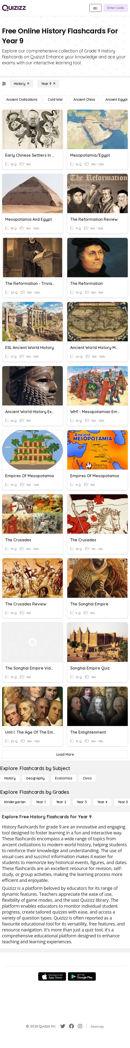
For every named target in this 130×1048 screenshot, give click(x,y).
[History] (21, 84)
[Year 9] (48, 84)
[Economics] (64, 778)
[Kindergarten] (15, 802)
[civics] (87, 778)
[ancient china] (84, 99)
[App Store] (52, 976)
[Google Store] (82, 976)
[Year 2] (61, 802)
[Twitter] (62, 1026)
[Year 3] (81, 802)
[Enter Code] (115, 8)
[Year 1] (41, 802)
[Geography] (35, 778)
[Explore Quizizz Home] (14, 8)
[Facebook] (71, 1026)
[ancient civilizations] (22, 99)
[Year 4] (102, 802)
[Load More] (65, 754)
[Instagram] (80, 1026)
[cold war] (55, 99)
